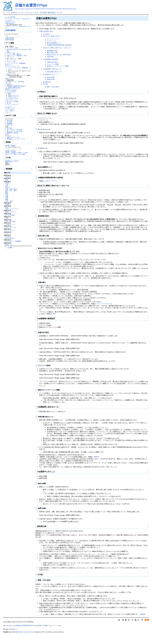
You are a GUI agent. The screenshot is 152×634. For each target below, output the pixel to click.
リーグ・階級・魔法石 (14, 54)
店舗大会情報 (9, 38)
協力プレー (8, 65)
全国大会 (9, 84)
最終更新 (51, 12)
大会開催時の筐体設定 (50, 59)
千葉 (6, 184)
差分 (14, 12)
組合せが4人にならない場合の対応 (59, 54)
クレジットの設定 (53, 64)
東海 (6, 193)
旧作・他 (9, 125)
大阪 (6, 195)
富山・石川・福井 (11, 190)
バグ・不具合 (9, 110)
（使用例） (142, 614)
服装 (9, 94)
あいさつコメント (12, 100)
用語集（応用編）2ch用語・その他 (16, 152)
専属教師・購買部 (12, 133)
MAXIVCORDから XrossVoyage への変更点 (19, 50)
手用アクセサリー (13, 97)
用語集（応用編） (11, 151)
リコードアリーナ (11, 60)
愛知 (6, 192)
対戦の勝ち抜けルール (54, 72)
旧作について (11, 52)
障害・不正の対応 (53, 87)
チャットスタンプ (12, 104)
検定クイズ (8, 78)
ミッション (8, 106)
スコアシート (51, 41)
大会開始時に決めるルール (52, 69)
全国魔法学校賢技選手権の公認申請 (59, 45)
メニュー (55, 625)
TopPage (8, 177)
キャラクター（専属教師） (13, 241)
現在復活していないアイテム (16, 139)
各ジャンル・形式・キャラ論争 (15, 154)
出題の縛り (51, 56)
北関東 (7, 183)
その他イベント (10, 107)
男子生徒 (9, 120)
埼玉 (6, 186)
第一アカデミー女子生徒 (14, 129)
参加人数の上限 (52, 52)
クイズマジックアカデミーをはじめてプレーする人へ (18, 19)
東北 (6, 207)
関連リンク (8, 162)
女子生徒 (9, 122)
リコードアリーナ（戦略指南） (17, 63)
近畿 (6, 196)
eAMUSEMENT (10, 23)
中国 (6, 198)
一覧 (40, 12)
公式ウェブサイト (51, 181)
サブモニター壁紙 (12, 101)
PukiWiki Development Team (26, 632)
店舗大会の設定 (52, 62)
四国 (6, 199)
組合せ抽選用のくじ (54, 43)
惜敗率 (96, 457)
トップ (6, 12)
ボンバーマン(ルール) (104, 304)
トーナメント (9, 57)
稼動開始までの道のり (12, 161)
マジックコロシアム (13, 66)
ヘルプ (58, 12)
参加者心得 (47, 82)
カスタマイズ (11, 92)
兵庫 (6, 218)
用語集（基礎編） (11, 145)
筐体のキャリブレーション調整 (57, 66)
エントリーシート (53, 39)
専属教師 (9, 123)
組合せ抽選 (51, 77)
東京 (6, 179)
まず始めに (47, 34)
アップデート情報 (12, 48)
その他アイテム (13, 98)
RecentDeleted (9, 238)
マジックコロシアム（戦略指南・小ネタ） (19, 68)
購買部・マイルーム (11, 89)
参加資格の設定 (52, 51)
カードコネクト (10, 109)
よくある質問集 (10, 17)
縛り (54, 314)
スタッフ (8, 112)
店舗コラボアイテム (13, 137)
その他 (45, 84)
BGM (6, 134)
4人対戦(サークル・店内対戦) (14, 81)
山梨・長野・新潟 (11, 189)
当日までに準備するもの (51, 36)
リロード (31, 12)
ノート (9, 165)
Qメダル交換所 (11, 91)
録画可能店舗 (9, 39)
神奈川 (7, 187)
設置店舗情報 (11, 30)
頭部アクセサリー (13, 95)
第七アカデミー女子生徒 (14, 131)
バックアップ (22, 12)
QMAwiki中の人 (13, 629)
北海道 (7, 204)
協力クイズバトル (12, 74)
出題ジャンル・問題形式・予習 (17, 55)
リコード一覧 (11, 61)
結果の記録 (51, 79)
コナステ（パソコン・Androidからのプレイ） (18, 27)
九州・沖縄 (8, 201)
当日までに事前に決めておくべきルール (57, 48)
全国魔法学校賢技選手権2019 (16, 86)
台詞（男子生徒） (11, 221)
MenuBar (8, 236)
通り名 (9, 103)
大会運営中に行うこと (50, 74)
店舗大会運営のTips (31, 5)
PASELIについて (10, 22)
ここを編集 (8, 247)
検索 (44, 12)
